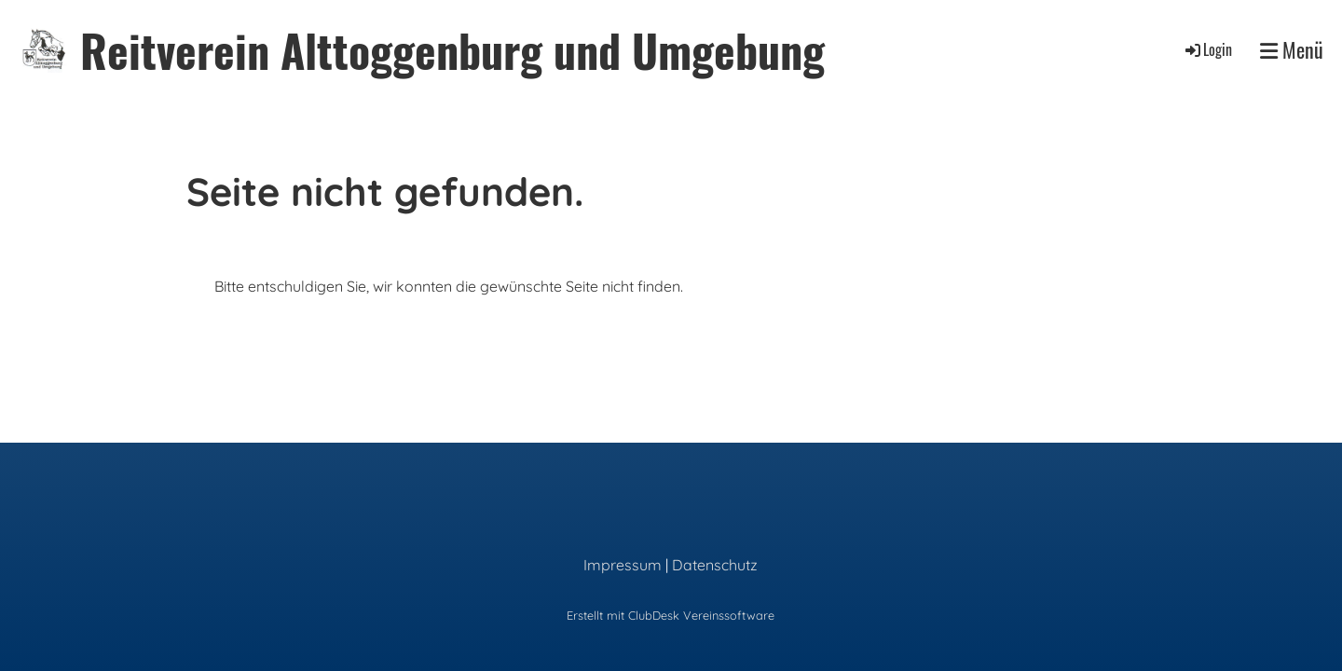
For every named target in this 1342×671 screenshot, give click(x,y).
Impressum (622, 564)
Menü (1291, 49)
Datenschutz (715, 564)
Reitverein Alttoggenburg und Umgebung (452, 50)
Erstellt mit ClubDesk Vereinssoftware (670, 615)
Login (1207, 49)
